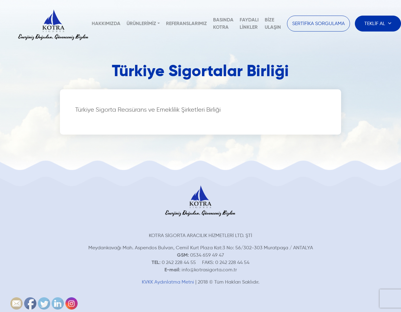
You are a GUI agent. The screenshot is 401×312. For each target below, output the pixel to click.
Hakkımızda (106, 23)
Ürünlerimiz (141, 23)
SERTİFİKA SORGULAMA (318, 23)
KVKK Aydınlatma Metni (168, 282)
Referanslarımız (186, 23)
